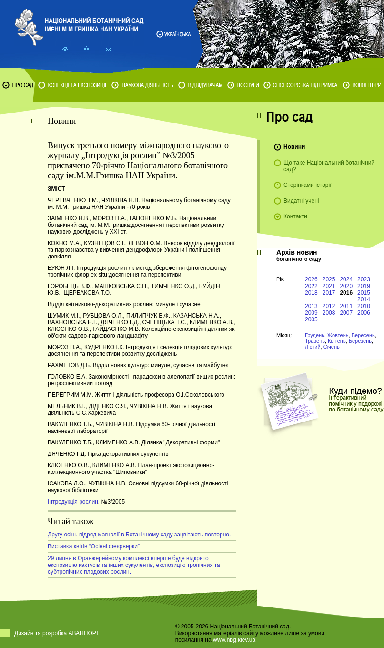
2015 (363, 292)
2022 (311, 286)
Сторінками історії (307, 185)
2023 (363, 279)
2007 (346, 312)
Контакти (295, 216)
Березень (360, 341)
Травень (315, 341)
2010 (363, 306)
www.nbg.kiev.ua (234, 640)
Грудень (314, 335)
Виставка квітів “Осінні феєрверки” (94, 546)
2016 (346, 292)
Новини (294, 147)
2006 (363, 312)
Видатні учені (301, 200)
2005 (311, 319)
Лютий (313, 347)
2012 (329, 306)
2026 (311, 279)
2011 (346, 306)
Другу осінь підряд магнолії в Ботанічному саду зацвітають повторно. (139, 534)
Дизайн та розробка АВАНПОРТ (57, 633)
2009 (311, 312)
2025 (329, 279)
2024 (346, 279)
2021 (329, 286)
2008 (329, 312)
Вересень (363, 335)
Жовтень (338, 335)
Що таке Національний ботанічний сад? (328, 166)
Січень (331, 347)
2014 (363, 299)
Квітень (337, 341)
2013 (311, 306)
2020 (346, 286)
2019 (363, 286)
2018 (311, 292)
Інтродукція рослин (73, 501)
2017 (329, 292)
